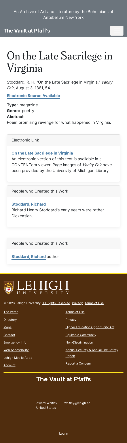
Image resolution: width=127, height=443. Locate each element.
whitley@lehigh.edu (78, 402)
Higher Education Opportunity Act (90, 327)
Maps (7, 327)
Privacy (77, 303)
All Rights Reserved (56, 303)
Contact (9, 335)
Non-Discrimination (79, 342)
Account (9, 365)
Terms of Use (94, 303)
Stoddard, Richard (28, 204)
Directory (10, 319)
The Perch (11, 312)
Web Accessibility (16, 350)
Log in (63, 433)
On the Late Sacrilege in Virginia (42, 153)
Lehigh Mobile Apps (18, 357)
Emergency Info (15, 342)
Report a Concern (78, 363)
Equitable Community (81, 335)
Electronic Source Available (33, 95)
